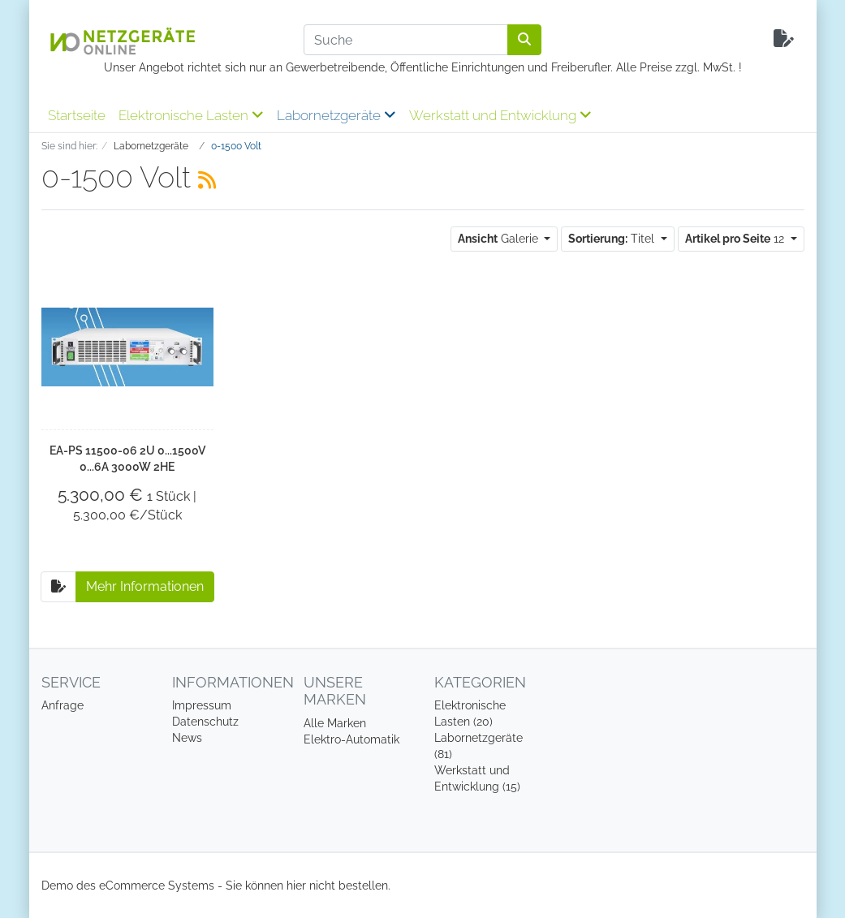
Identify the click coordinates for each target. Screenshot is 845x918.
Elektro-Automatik (351, 739)
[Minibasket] (784, 39)
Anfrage (62, 705)
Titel (612, 238)
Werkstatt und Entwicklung (500, 115)
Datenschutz (205, 721)
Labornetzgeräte (336, 115)
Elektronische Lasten (191, 115)
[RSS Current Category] (207, 180)
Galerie (499, 238)
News (187, 737)
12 (736, 238)
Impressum (201, 705)
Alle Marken (335, 723)
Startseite (77, 115)
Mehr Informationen (145, 586)
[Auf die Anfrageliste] (58, 586)
